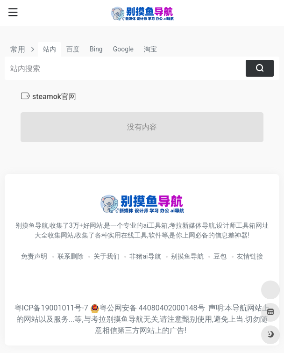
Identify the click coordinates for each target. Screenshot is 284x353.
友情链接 (250, 256)
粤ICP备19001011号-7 (51, 307)
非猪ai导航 (145, 256)
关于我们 (106, 256)
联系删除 (70, 256)
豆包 (220, 256)
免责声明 (34, 256)
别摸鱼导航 (187, 256)
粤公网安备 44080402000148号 (152, 307)
